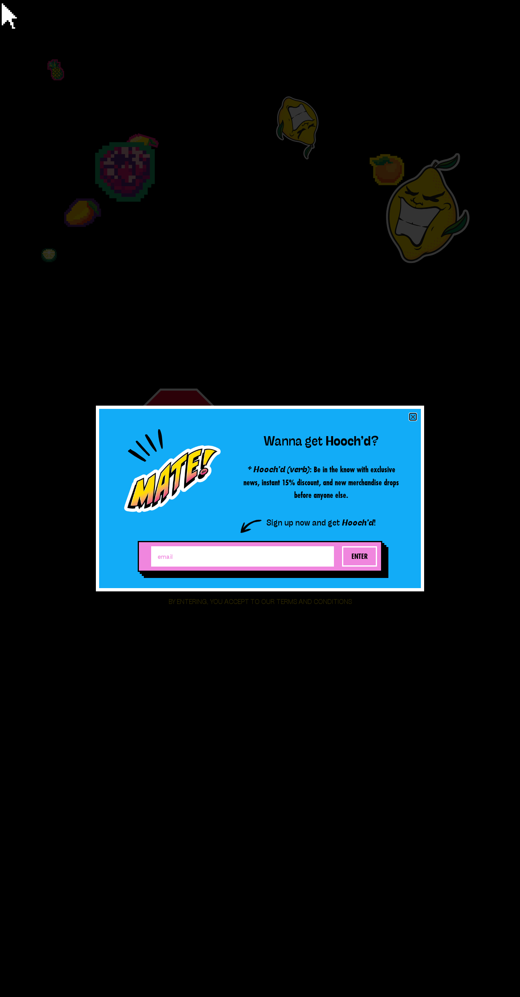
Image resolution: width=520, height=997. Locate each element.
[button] (413, 417)
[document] (260, 498)
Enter (359, 556)
